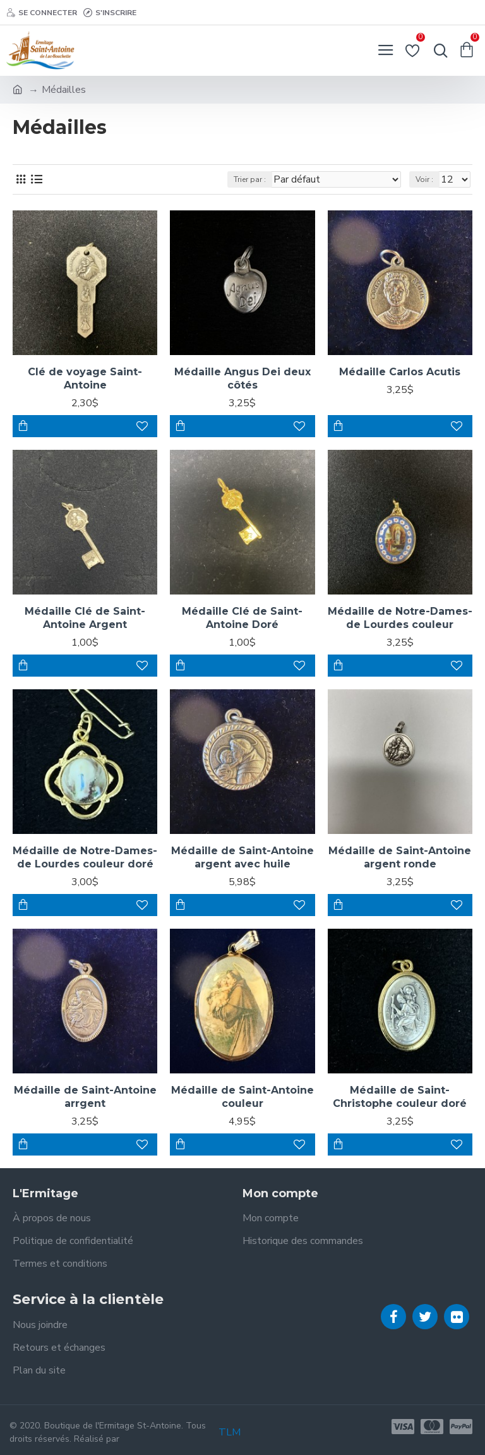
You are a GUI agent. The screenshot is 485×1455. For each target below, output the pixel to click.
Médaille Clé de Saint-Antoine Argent (85, 618)
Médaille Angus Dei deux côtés (242, 378)
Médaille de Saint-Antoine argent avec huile (242, 857)
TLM (230, 1432)
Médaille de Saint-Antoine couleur (242, 1096)
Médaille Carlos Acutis (399, 372)
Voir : (424, 179)
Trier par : (250, 179)
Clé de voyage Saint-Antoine (85, 378)
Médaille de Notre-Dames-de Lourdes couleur (400, 618)
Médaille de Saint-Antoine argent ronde (399, 857)
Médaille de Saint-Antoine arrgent (85, 1096)
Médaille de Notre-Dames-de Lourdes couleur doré (85, 857)
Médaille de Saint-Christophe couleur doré (400, 1096)
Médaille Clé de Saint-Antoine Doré (242, 618)
